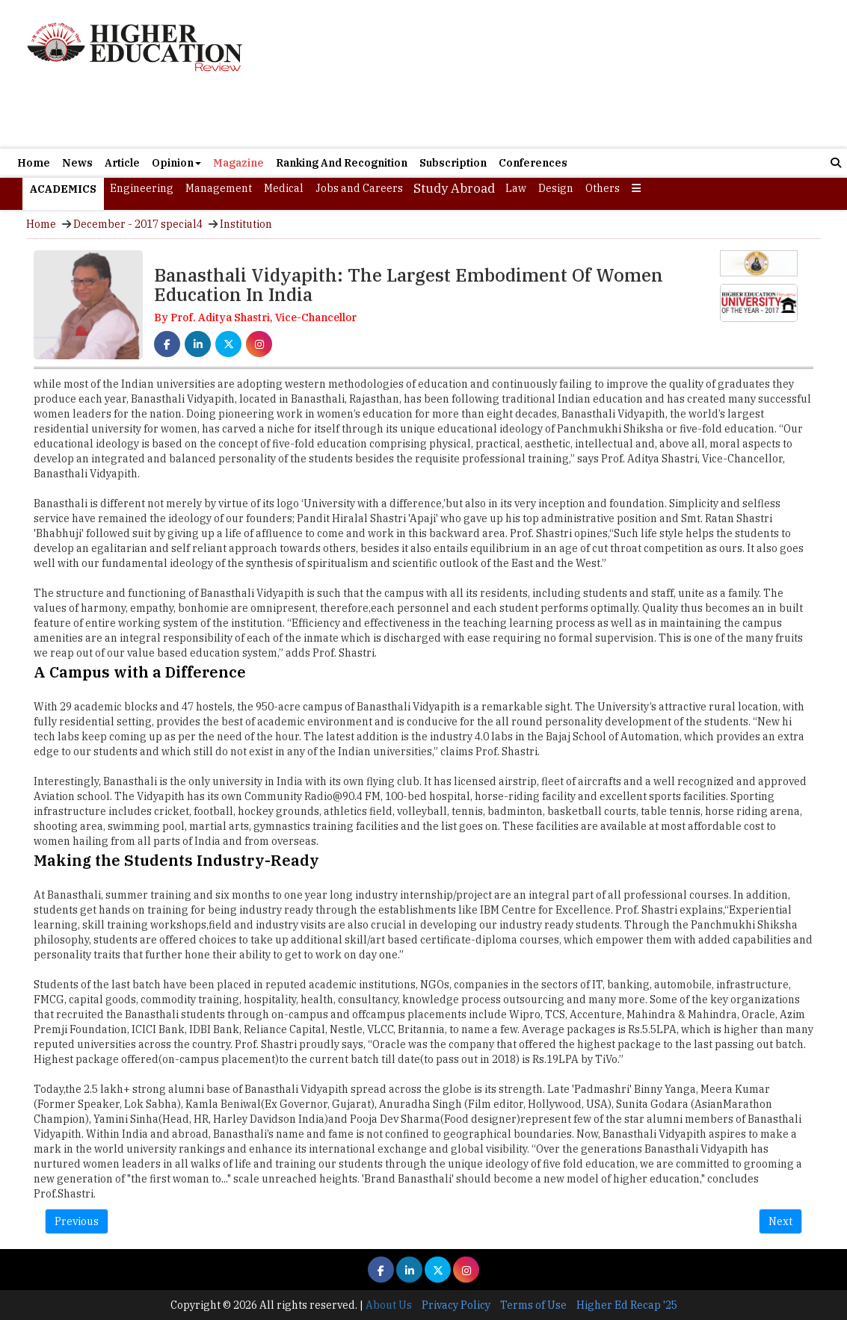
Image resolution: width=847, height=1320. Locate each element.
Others (602, 188)
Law (515, 188)
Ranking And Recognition (341, 163)
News (77, 163)
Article (122, 163)
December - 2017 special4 (138, 224)
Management (218, 188)
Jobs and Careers (359, 188)
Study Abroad (454, 188)
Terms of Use (533, 1305)
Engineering (141, 188)
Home (33, 163)
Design (555, 188)
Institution (246, 224)
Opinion (176, 163)
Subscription (453, 163)
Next (780, 1221)
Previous (77, 1221)
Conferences (533, 163)
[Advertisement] (557, 74)
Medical (284, 188)
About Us (389, 1305)
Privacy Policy (456, 1305)
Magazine (238, 163)
